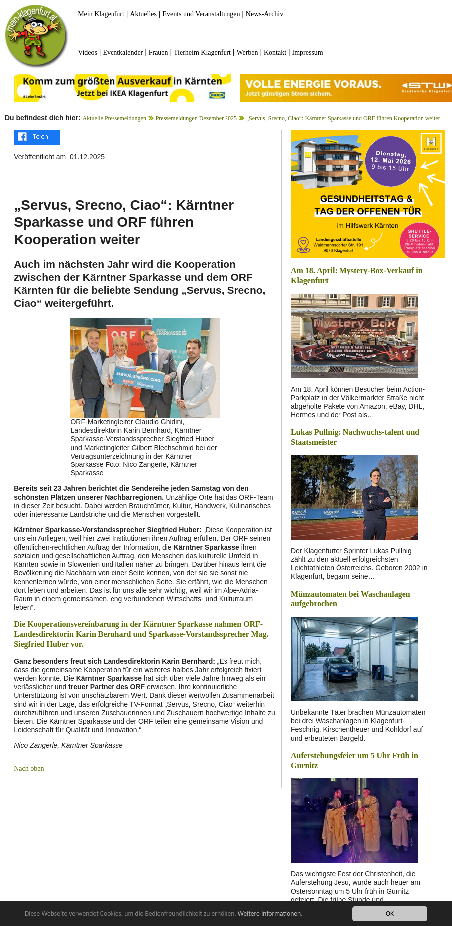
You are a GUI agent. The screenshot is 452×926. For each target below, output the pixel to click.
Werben (247, 52)
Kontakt (275, 52)
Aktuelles (143, 14)
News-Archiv (264, 14)
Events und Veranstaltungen (201, 14)
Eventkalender (123, 52)
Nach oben (29, 768)
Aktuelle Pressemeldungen (114, 118)
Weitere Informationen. (270, 914)
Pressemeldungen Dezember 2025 (196, 118)
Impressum (307, 52)
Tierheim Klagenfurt (202, 52)
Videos (87, 52)
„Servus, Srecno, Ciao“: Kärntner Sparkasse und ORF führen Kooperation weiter (343, 118)
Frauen (158, 52)
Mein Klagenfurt (101, 14)
